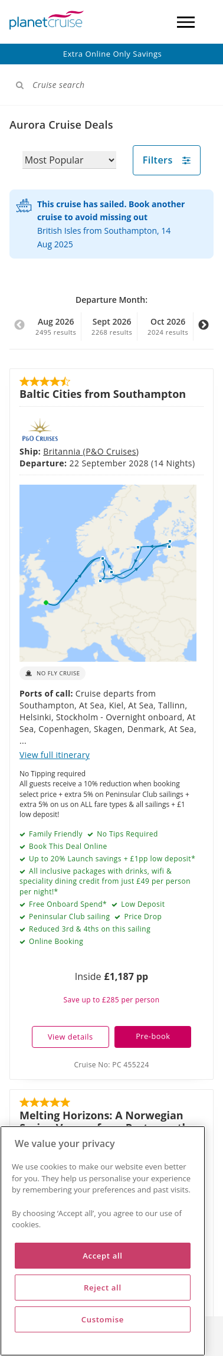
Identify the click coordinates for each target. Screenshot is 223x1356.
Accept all (102, 1255)
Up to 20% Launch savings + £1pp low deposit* (111, 662)
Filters (167, 159)
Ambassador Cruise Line (135, 954)
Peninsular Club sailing (68, 720)
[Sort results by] (69, 160)
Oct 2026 (168, 326)
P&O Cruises (111, 418)
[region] (102, 1241)
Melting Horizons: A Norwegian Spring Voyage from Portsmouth (104, 924)
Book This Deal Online (67, 650)
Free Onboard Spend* (67, 707)
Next (203, 331)
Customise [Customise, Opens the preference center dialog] (102, 1319)
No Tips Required (126, 637)
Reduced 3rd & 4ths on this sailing (88, 732)
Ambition (63, 954)
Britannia (63, 418)
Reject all (103, 1287)
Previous (19, 331)
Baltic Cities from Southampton (102, 394)
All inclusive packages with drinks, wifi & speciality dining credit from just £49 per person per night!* (105, 684)
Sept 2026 (112, 326)
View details (70, 840)
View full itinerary (54, 558)
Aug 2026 (56, 326)
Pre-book (153, 839)
